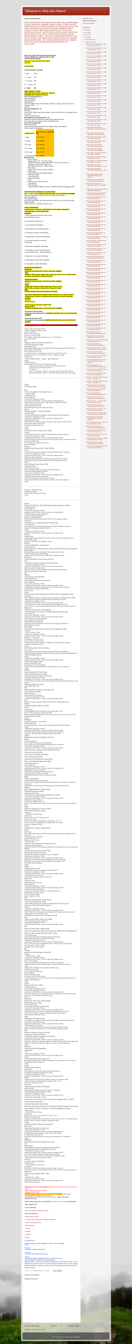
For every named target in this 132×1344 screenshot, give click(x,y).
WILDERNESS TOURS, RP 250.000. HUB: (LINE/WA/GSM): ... (96, 435)
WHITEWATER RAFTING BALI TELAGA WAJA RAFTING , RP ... (96, 405)
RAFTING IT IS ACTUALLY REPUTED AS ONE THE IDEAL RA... (97, 340)
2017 (86, 32)
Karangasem (52, 1219)
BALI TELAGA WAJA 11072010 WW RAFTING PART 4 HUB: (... (96, 356)
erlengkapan (30, 1225)
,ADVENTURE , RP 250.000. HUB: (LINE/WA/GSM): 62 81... (96, 253)
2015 (86, 37)
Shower (27, 1228)
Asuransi (28, 1234)
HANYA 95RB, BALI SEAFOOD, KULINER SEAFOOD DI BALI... (95, 180)
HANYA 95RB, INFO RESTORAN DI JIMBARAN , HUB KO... (96, 153)
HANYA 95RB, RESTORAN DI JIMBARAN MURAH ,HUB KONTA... (94, 176)
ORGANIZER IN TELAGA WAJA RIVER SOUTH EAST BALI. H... (95, 336)
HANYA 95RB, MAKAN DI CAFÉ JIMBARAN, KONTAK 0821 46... (96, 133)
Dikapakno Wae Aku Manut (45, 11)
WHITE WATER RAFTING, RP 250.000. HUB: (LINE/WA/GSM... (96, 427)
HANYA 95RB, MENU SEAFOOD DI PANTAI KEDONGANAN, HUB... (96, 193)
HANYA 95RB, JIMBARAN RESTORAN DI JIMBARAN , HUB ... (96, 170)
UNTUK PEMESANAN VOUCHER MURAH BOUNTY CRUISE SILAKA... (95, 361)
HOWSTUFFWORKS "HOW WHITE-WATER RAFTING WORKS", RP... (96, 413)
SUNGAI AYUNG (57, 1201)
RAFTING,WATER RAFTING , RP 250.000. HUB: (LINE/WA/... (95, 249)
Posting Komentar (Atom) (38, 1329)
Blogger (78, 1337)
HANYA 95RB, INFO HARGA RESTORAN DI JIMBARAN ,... (95, 149)
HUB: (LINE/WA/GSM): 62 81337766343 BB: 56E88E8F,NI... (96, 332)
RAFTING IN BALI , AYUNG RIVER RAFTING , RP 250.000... (96, 401)
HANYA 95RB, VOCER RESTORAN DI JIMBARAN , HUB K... (96, 157)
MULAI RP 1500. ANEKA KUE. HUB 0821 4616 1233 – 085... (96, 44)
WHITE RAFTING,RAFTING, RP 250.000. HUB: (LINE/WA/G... (95, 257)
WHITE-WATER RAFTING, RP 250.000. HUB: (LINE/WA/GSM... (96, 397)
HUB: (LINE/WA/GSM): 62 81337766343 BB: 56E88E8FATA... (96, 366)
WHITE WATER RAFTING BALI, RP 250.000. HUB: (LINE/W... (96, 245)
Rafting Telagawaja (30, 1210)
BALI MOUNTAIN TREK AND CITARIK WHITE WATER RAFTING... (97, 439)
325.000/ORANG (37, 1197)
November (89, 42)
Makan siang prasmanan (33, 1222)
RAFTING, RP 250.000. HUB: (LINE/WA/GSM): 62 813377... (95, 443)
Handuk (28, 1231)
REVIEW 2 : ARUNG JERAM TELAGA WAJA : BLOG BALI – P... (96, 377)
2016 (86, 35)
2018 (86, 30)
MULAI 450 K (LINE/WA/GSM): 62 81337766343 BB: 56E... (95, 197)
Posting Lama (73, 1326)
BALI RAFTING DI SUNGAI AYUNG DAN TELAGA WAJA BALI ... (96, 370)
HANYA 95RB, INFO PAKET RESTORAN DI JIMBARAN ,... (95, 145)
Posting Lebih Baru (31, 1326)
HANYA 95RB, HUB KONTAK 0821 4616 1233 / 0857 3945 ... (96, 141)
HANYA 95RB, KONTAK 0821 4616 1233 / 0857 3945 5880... (96, 137)
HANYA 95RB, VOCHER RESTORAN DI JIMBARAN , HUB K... (96, 161)
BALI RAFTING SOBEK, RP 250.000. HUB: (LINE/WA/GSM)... (96, 237)
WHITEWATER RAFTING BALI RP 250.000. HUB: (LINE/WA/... (96, 409)
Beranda (53, 1326)
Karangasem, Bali (42, 1210)
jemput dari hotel (40, 1219)
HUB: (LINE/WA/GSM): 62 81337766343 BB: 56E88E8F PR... (96, 393)
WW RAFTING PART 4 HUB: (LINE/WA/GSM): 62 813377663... (96, 352)
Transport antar (30, 1219)
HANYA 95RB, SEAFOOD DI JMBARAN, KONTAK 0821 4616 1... (96, 129)
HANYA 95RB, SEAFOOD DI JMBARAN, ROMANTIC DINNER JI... (96, 185)
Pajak (27, 1237)
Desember (89, 39)
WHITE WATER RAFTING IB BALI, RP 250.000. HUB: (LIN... (96, 431)
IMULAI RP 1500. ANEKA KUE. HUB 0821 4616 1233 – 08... (96, 88)
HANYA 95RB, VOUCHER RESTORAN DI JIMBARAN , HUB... (97, 165)
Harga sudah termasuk (32, 1216)
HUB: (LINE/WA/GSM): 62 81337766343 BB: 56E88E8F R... (96, 344)
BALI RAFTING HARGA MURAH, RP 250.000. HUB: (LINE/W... (96, 446)
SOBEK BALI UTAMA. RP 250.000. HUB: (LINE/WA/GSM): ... (96, 389)
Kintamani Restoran (91, 20)
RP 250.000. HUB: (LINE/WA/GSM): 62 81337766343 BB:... (96, 241)
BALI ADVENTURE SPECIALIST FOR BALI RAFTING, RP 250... (96, 423)
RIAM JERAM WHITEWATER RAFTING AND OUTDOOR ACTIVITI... (94, 418)
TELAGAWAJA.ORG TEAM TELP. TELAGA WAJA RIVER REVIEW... (96, 385)
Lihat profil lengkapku (89, 23)
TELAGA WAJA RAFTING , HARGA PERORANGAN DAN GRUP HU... (96, 348)
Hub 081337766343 (50, 1197)
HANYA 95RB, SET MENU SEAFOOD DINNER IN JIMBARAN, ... (96, 189)
